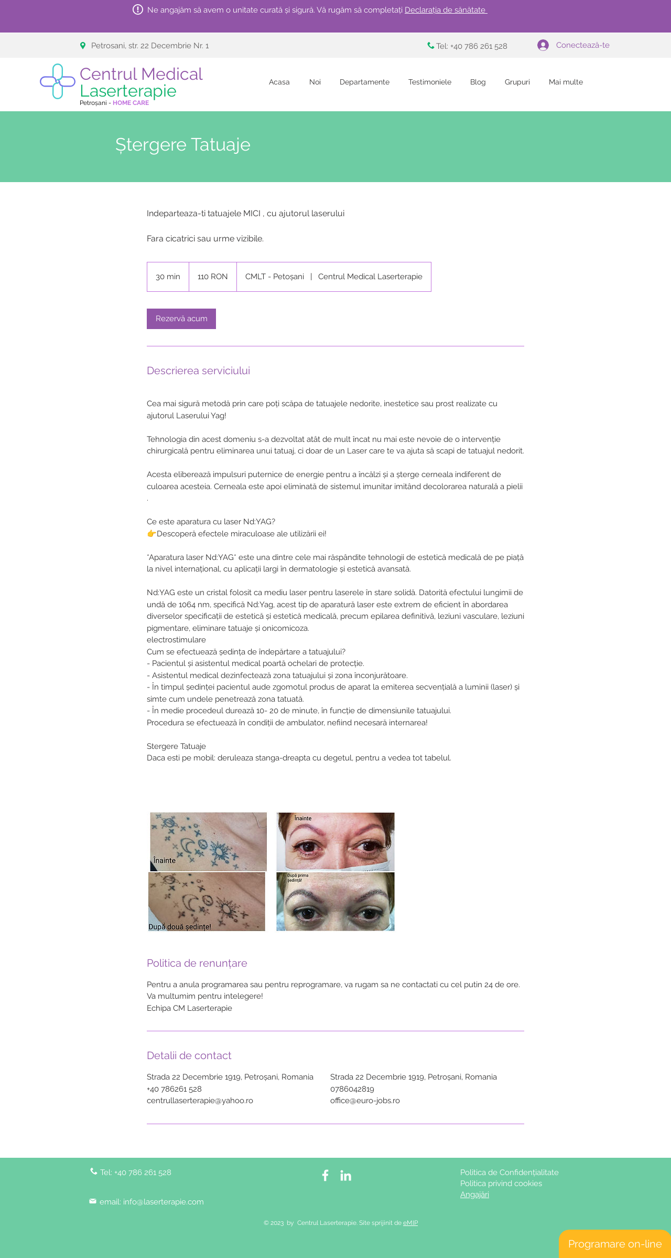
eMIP (410, 1223)
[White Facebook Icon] (325, 1175)
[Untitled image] (207, 872)
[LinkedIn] (345, 1175)
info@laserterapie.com (163, 1202)
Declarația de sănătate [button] (446, 10)
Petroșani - (114, 103)
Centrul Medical (143, 82)
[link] (181, 319)
